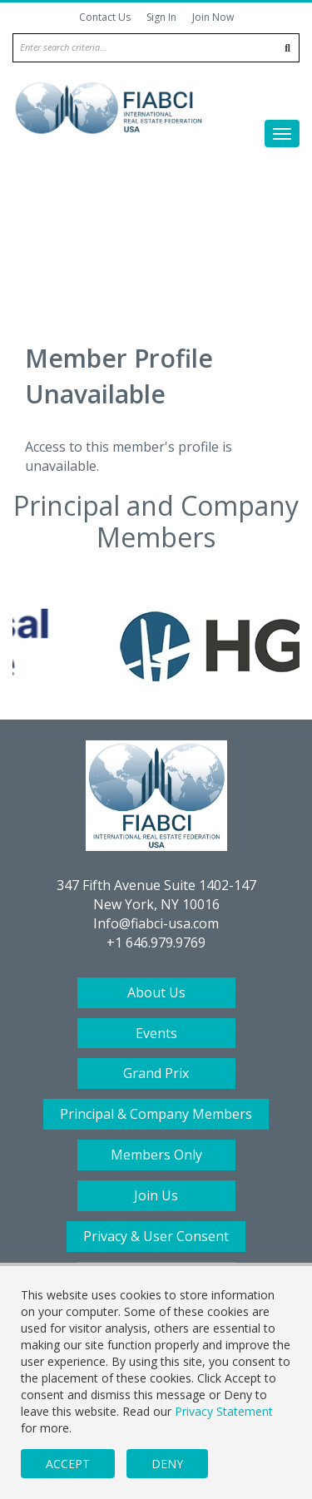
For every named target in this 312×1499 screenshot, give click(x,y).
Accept (68, 1464)
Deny (167, 1464)
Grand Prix (156, 1073)
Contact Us (105, 17)
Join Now (213, 17)
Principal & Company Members (156, 1114)
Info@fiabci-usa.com (156, 923)
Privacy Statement (224, 1411)
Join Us (156, 1195)
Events (156, 1033)
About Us (156, 992)
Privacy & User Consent (156, 1236)
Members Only (156, 1154)
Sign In (161, 17)
